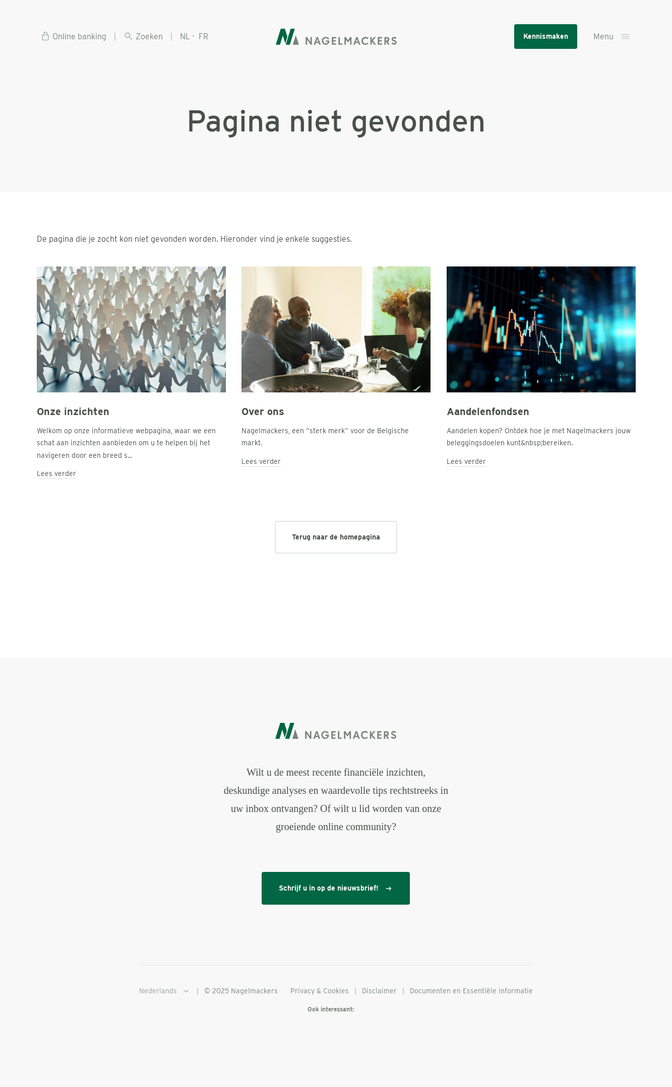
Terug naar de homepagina (336, 537)
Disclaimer (379, 991)
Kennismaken (545, 36)
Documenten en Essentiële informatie (471, 991)
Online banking (73, 36)
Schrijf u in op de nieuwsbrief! (336, 888)
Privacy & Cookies (319, 991)
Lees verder (56, 473)
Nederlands (165, 991)
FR (203, 36)
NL (185, 36)
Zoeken (143, 36)
